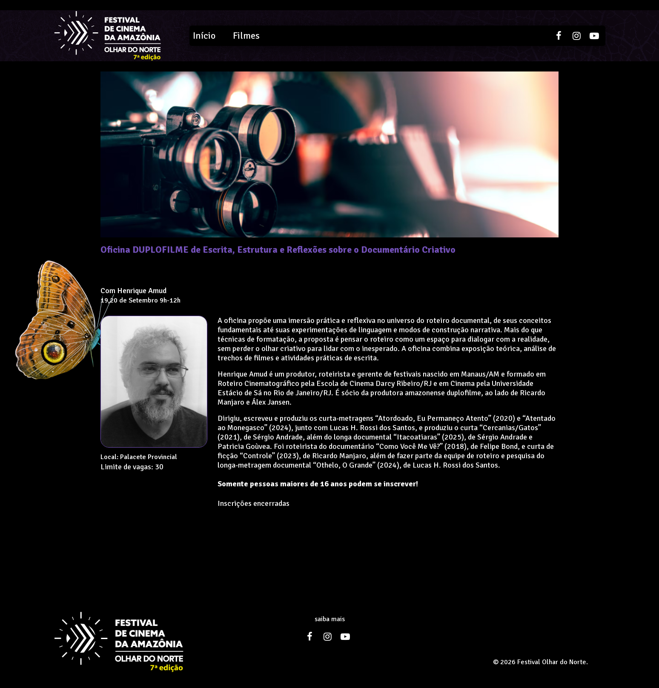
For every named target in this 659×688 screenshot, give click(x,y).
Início (204, 35)
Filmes (246, 35)
